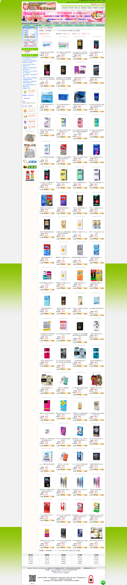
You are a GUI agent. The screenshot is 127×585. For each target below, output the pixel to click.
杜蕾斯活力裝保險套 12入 (96, 257)
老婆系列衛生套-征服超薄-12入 (80, 104)
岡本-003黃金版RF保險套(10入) (63, 182)
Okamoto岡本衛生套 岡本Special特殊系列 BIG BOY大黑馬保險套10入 (47, 79)
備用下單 (96, 557)
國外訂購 (47, 563)
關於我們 (30, 557)
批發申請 (73, 2)
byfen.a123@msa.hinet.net (29, 103)
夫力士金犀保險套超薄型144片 (63, 104)
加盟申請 (68, 2)
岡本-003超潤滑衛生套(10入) (96, 157)
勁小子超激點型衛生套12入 (47, 515)
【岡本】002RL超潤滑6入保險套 (79, 157)
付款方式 (47, 561)
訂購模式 (47, 559)
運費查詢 (80, 563)
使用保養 (96, 559)
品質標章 (63, 563)
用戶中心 (87, 2)
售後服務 (63, 561)
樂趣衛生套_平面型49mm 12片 (63, 282)
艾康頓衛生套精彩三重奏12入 (63, 489)
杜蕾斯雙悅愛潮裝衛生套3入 (96, 464)
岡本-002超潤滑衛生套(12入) (96, 52)
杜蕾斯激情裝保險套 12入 (47, 308)
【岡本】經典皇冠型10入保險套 (63, 308)
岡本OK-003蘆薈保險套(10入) (80, 182)
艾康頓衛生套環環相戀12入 (96, 489)
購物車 (77, 2)
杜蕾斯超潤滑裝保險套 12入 (63, 208)
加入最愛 (97, 2)
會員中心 (80, 557)
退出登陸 (103, 2)
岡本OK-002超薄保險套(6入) (80, 208)
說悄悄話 (30, 106)
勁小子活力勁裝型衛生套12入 (96, 438)
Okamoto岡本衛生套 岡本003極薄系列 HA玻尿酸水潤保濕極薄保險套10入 (80, 131)
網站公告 (30, 559)
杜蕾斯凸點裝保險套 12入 (80, 282)
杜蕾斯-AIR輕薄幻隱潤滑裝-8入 (47, 130)
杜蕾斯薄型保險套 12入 (47, 257)
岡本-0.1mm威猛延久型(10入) (96, 208)
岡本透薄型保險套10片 (47, 387)
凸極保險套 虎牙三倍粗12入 (96, 387)
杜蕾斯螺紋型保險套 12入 (96, 282)
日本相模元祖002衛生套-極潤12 (47, 52)
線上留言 (96, 561)
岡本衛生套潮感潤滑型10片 (96, 360)
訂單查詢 (80, 559)
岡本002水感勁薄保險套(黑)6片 (47, 232)
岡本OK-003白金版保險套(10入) (96, 182)
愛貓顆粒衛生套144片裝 (80, 77)
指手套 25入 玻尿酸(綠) (63, 387)
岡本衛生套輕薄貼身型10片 (47, 360)
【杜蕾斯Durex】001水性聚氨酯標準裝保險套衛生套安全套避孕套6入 (63, 79)
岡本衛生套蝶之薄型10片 (96, 333)
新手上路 (47, 557)
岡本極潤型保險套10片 (80, 360)
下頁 (59, 30)
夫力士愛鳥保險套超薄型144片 (47, 104)
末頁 (61, 30)
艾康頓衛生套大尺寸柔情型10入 (80, 489)
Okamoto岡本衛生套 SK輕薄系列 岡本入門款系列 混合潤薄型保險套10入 (63, 362)
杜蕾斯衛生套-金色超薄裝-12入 (47, 208)
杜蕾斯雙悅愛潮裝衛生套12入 (96, 77)
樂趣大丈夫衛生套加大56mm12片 (63, 413)
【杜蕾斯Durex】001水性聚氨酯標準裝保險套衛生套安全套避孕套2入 (80, 335)
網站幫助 (92, 2)
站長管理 (96, 563)
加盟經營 (30, 563)
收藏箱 (82, 2)
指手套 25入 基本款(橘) (63, 464)
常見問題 (30, 561)
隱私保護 (63, 557)
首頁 (45, 27)
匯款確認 (80, 561)
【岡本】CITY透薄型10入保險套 (80, 308)
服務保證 (63, 559)
